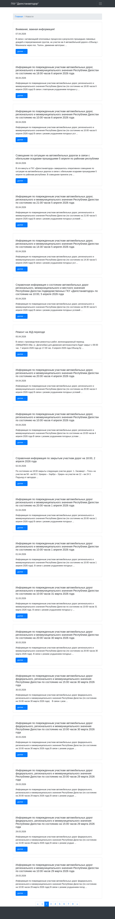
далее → (21, 51)
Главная (19, 16)
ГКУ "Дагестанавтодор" (25, 3)
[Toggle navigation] (100, 3)
